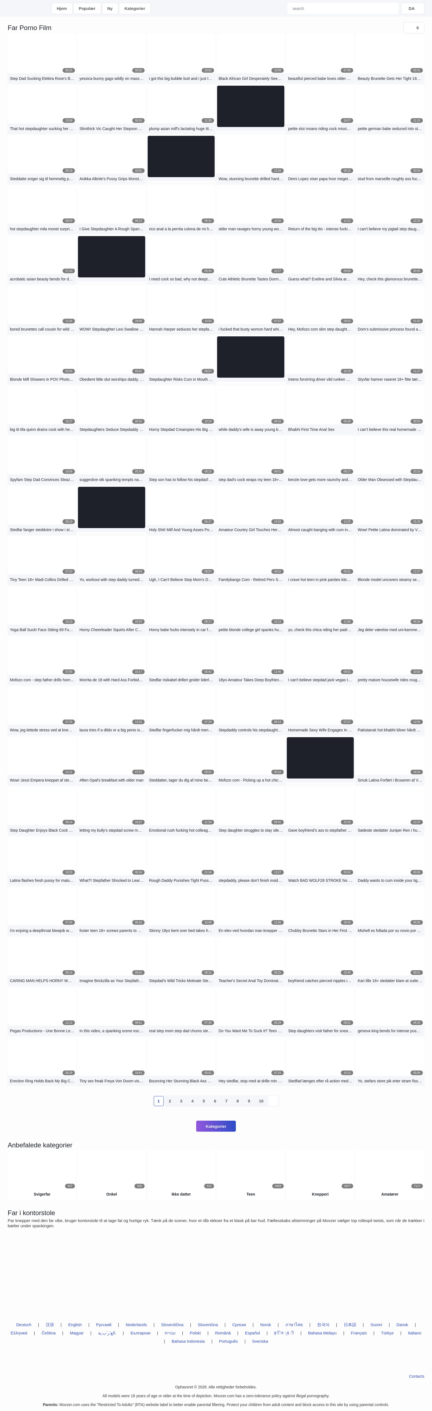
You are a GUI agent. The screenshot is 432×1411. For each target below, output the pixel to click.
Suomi (376, 1324)
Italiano (414, 1333)
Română (223, 1333)
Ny (110, 8)
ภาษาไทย (294, 1324)
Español (252, 1333)
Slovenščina (172, 1324)
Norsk (265, 1324)
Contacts (416, 1376)
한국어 (323, 1324)
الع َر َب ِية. (107, 1333)
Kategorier (135, 8)
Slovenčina (208, 1324)
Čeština (49, 1333)
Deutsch (23, 1324)
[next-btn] (273, 1101)
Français (359, 1333)
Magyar (77, 1333)
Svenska (260, 1341)
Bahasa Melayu (322, 1333)
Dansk (402, 1324)
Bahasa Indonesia (188, 1341)
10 (261, 1101)
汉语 (50, 1324)
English (75, 1324)
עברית (170, 1333)
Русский (104, 1324)
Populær (87, 8)
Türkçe (387, 1333)
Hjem (62, 8)
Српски (239, 1324)
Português (228, 1341)
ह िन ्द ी (284, 1333)
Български (140, 1333)
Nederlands (136, 1324)
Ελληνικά (19, 1333)
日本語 (350, 1324)
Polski (195, 1333)
